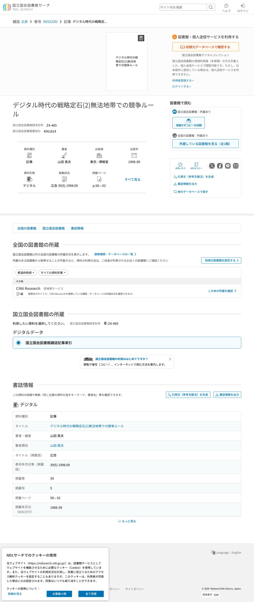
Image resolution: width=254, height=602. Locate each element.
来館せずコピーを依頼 (189, 122)
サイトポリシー (135, 589)
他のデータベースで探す (190, 192)
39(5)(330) (50, 21)
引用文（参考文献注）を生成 (193, 177)
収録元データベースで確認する (205, 46)
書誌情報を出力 (185, 184)
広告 (24, 21)
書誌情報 (77, 228)
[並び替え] (26, 272)
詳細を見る (15, 594)
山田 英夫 (57, 445)
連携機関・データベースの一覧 (116, 254)
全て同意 (91, 594)
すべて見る (132, 179)
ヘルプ (226, 7)
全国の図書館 (26, 228)
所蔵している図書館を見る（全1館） (205, 143)
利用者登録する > (183, 80)
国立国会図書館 (53, 228)
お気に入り (180, 166)
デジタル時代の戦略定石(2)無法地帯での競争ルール (87, 425)
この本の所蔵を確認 (223, 290)
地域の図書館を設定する (222, 260)
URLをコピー (196, 166)
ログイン (242, 7)
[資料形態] (53, 272)
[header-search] (187, 7)
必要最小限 (59, 594)
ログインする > (181, 86)
